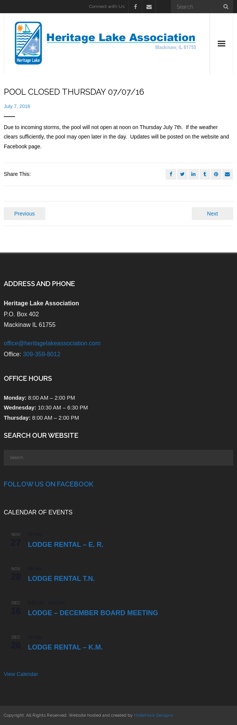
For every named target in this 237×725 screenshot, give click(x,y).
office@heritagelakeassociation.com (52, 343)
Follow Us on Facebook (48, 484)
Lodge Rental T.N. (61, 578)
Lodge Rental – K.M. (65, 647)
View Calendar (21, 674)
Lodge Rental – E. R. (65, 544)
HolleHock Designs (153, 715)
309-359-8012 (41, 354)
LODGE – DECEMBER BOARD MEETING (93, 613)
